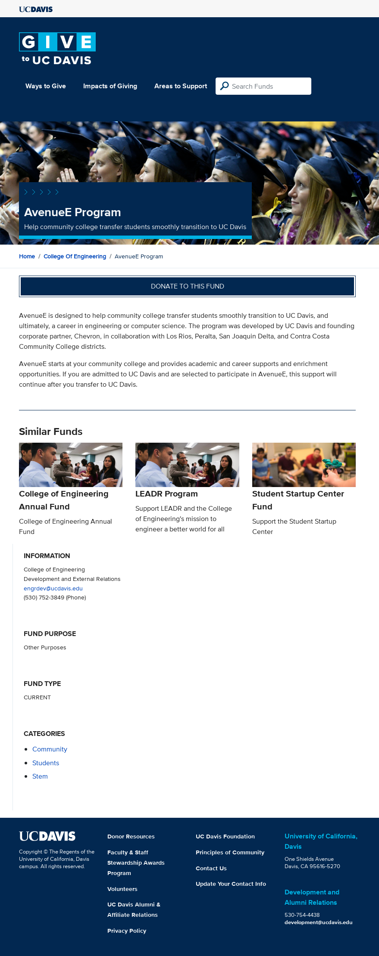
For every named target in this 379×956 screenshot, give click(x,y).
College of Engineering (75, 256)
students (45, 763)
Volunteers (122, 889)
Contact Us (211, 868)
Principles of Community (230, 852)
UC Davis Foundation (225, 836)
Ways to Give (45, 86)
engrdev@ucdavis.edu (53, 588)
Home (27, 256)
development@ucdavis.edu (319, 922)
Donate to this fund (187, 286)
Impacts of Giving (110, 86)
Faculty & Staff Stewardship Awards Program (136, 862)
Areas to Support (180, 86)
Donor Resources (131, 836)
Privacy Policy (126, 930)
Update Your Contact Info (231, 883)
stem (40, 776)
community (49, 749)
